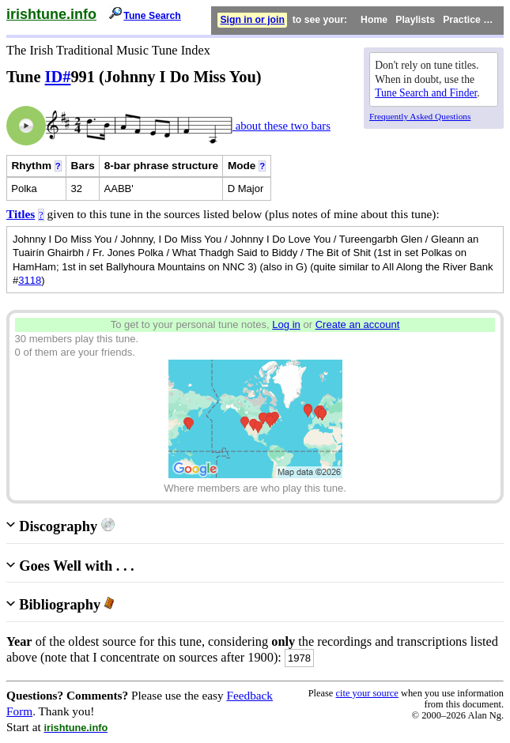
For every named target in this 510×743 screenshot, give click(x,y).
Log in (286, 324)
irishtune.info (51, 14)
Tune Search (152, 15)
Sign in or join (252, 19)
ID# (58, 76)
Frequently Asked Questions (419, 116)
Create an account (357, 324)
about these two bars (281, 125)
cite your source (366, 693)
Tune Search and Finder (426, 93)
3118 (29, 280)
